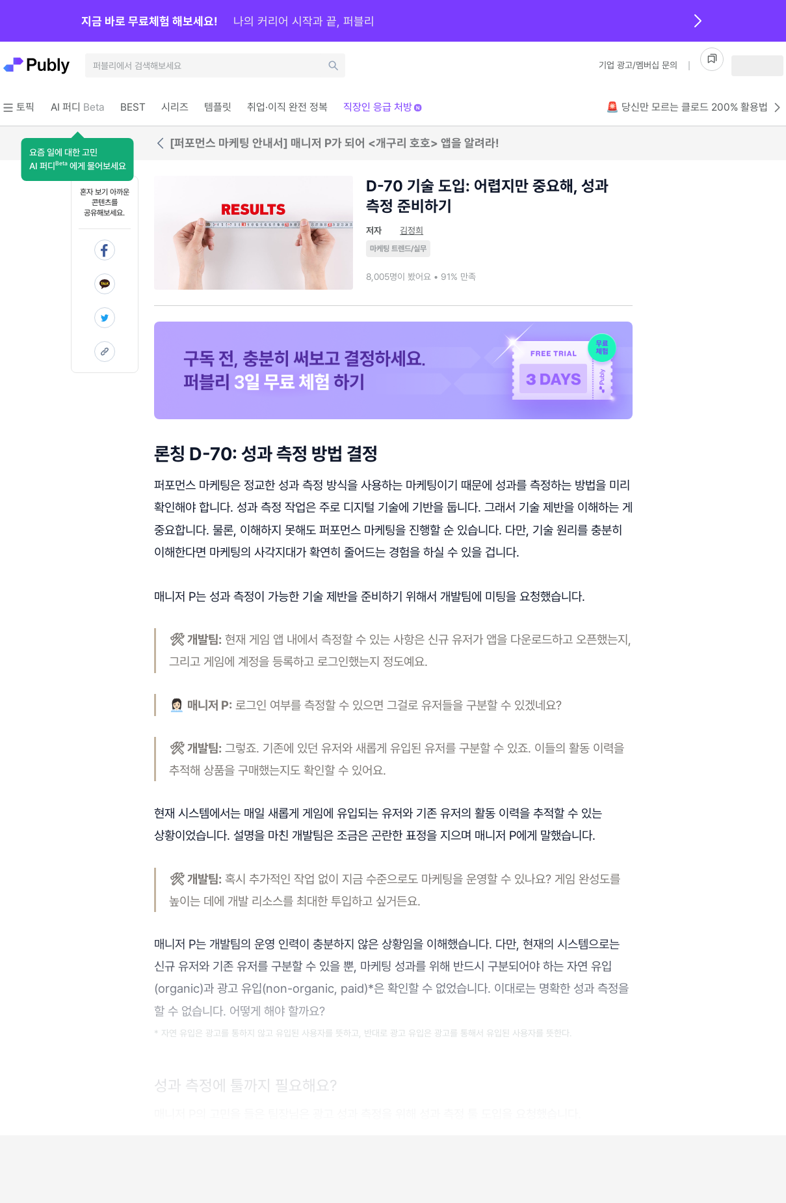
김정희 (411, 230)
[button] (77, 159)
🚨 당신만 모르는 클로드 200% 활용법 (694, 107)
